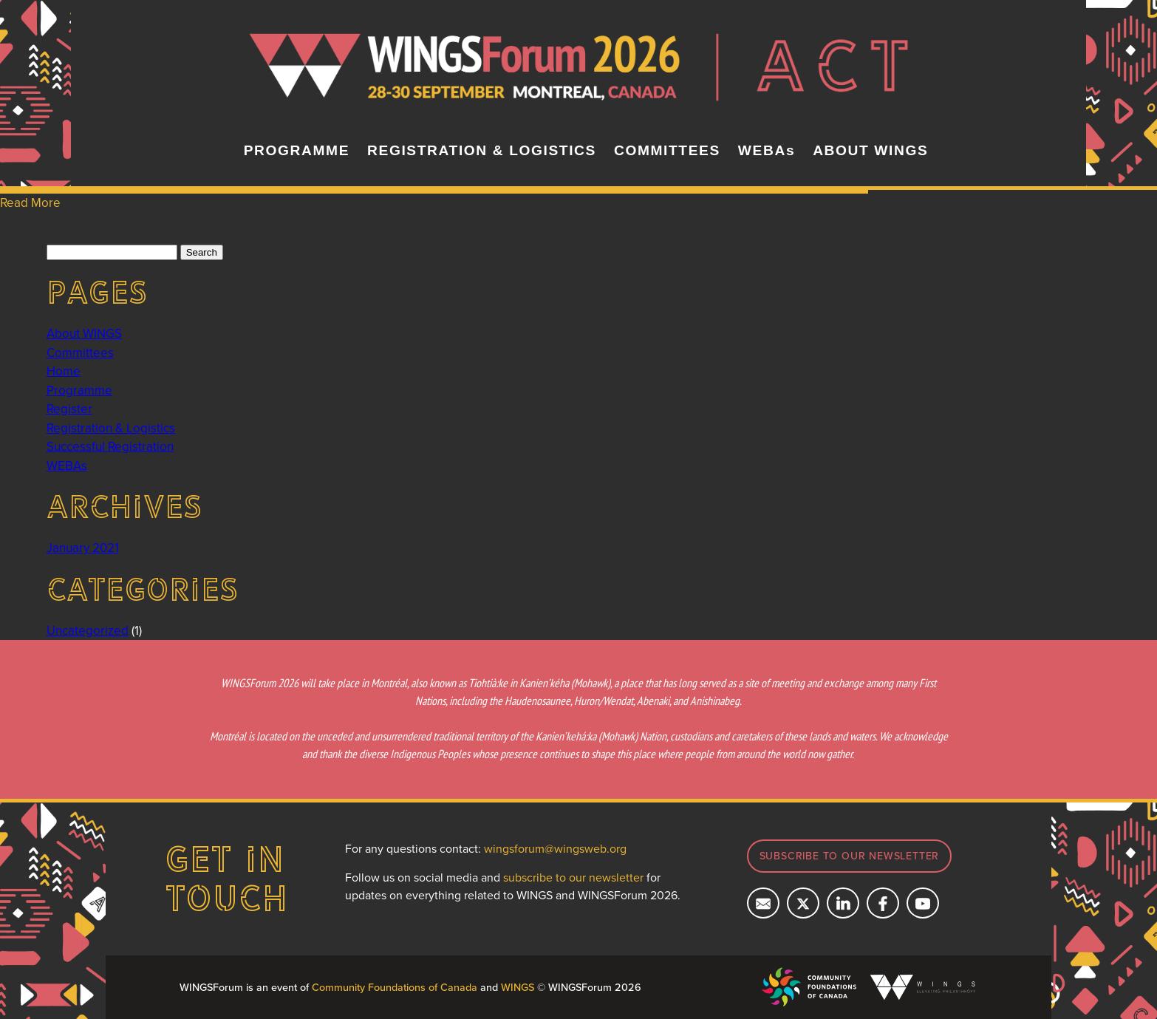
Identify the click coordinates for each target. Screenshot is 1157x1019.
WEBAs (766, 150)
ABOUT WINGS (870, 150)
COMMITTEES (667, 150)
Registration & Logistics (111, 428)
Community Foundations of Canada (394, 987)
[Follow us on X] (803, 903)
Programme (79, 390)
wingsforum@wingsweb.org (555, 848)
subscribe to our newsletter (573, 877)
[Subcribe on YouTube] (923, 903)
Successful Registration (110, 446)
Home (64, 371)
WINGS (517, 987)
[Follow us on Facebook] (883, 903)
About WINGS (84, 333)
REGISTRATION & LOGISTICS (481, 150)
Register (69, 409)
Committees (80, 352)
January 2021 (83, 547)
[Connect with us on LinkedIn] (843, 903)
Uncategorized (88, 630)
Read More (30, 202)
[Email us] (763, 903)
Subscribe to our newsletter (850, 855)
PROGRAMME (296, 150)
